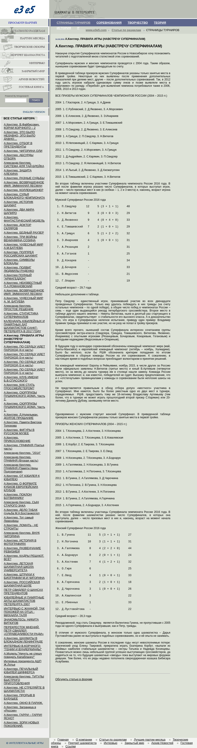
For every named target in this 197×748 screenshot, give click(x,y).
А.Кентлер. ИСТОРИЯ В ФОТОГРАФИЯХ (20, 542)
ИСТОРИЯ (64, 28)
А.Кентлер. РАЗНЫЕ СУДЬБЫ (24, 178)
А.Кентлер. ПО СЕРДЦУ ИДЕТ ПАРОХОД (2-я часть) (24, 363)
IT (78, 28)
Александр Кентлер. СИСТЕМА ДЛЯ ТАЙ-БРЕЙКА (24, 164)
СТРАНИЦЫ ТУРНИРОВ (73, 22)
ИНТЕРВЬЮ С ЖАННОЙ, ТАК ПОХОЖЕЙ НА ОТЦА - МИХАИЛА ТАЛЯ (24, 612)
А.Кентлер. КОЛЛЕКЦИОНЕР (23, 190)
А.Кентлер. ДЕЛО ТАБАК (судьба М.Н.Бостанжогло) (22, 511)
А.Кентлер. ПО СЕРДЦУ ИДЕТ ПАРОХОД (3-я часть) (24, 355)
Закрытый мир (134, 743)
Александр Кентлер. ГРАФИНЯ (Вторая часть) (21, 458)
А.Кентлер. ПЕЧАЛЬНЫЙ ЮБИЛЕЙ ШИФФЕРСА (21, 670)
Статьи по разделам (126, 30)
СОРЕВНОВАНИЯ (109, 22)
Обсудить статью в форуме (73, 679)
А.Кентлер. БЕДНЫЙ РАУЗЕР (24, 232)
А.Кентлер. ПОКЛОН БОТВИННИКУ (18, 496)
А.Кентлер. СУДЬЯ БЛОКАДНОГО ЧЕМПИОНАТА (24, 196)
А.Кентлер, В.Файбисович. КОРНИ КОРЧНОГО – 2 (22, 126)
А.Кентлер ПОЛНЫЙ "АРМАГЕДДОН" (18, 276)
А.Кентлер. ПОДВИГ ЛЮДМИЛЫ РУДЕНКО (19, 269)
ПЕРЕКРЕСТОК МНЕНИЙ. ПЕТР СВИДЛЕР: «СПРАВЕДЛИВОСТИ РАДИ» (24, 630)
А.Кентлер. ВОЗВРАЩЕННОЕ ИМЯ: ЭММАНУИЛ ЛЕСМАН (24, 184)
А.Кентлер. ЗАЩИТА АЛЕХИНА (17, 172)
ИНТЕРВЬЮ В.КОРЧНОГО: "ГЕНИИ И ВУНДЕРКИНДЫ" (23, 647)
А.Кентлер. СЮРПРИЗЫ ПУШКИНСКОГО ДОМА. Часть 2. (24, 396)
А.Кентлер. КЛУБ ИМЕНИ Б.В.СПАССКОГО (21, 378)
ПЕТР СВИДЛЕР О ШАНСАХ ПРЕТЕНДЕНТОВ (23, 591)
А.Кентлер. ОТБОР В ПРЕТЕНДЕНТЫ (18, 144)
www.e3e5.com (96, 30)
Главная (63, 739)
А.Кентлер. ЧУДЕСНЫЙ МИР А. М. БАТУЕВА (23, 299)
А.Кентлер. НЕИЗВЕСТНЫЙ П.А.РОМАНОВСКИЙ (23, 284)
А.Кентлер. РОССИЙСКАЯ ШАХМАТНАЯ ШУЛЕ (22, 583)
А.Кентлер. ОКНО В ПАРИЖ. (23, 703)
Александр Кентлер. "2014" (22, 453)
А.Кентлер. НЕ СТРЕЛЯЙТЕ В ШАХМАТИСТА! (24, 689)
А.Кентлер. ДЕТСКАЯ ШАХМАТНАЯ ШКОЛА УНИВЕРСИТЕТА (19, 567)
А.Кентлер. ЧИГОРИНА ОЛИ (23, 150)
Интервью (110, 743)
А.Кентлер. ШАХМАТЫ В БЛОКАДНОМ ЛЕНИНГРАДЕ (23, 640)
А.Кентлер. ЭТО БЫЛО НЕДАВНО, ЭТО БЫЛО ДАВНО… (19, 135)
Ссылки (70, 746)
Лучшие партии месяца (149, 739)
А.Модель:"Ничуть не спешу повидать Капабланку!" (23, 655)
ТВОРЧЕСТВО (138, 22)
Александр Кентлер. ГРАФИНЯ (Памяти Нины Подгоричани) (21, 468)
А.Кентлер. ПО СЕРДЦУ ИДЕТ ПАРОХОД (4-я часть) (24, 348)
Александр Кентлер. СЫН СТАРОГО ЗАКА (21, 503)
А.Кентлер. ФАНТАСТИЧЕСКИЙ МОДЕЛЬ (24, 219)
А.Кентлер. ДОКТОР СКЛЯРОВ (17, 226)
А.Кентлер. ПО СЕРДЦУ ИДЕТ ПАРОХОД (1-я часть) (24, 371)
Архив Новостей (162, 743)
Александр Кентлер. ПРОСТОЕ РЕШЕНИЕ (19, 307)
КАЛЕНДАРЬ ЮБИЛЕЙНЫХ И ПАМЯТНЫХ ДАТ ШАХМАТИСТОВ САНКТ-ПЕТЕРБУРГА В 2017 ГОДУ (24, 326)
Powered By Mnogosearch (17, 96)
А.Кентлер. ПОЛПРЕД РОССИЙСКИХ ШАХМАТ (21, 253)
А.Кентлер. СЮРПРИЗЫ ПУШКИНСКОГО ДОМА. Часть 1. (24, 407)
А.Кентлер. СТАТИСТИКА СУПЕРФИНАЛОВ (21, 315)
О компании (84, 739)
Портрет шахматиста (82, 743)
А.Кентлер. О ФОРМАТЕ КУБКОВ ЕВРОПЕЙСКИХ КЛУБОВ (21, 487)
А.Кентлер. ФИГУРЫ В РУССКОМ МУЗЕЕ (19, 431)
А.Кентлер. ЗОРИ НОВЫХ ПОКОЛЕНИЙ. (21, 724)
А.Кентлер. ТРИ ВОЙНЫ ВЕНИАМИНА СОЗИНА (20, 238)
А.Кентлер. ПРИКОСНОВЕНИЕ (17, 439)
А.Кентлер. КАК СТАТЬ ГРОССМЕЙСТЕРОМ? (19, 386)
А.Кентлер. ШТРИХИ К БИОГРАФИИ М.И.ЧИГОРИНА (24, 576)
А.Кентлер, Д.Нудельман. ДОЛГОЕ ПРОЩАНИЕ (21, 416)
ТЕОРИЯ (160, 22)
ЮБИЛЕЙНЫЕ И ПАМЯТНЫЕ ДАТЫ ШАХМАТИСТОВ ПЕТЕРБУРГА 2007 (24, 601)
